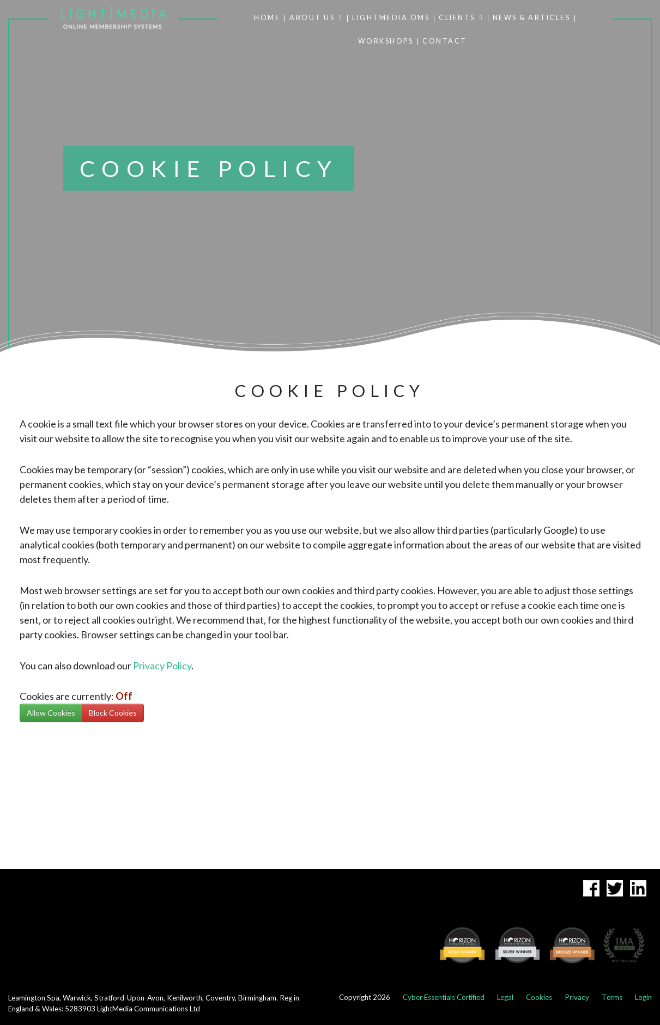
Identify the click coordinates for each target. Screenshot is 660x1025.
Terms (612, 997)
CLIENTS (461, 18)
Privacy (577, 997)
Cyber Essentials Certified (444, 997)
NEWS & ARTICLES (532, 18)
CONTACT (444, 41)
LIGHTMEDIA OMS (390, 18)
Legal (505, 997)
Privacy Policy (162, 666)
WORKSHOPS (386, 41)
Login (643, 997)
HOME (267, 18)
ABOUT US (316, 18)
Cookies (539, 997)
